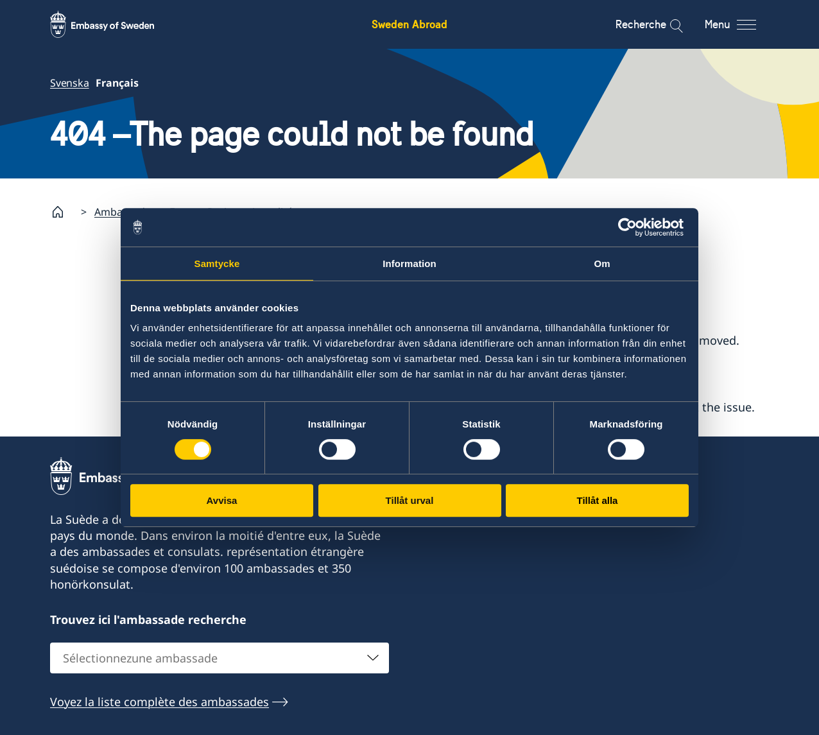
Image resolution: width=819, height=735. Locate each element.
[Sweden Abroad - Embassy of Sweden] (114, 24)
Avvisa (222, 500)
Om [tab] (602, 263)
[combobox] (219, 657)
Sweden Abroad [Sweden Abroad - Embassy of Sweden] (409, 24)
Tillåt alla (597, 500)
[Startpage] (63, 212)
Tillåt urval (410, 500)
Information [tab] (409, 263)
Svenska (69, 83)
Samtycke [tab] (217, 263)
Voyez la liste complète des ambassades (159, 701)
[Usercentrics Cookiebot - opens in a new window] (632, 227)
